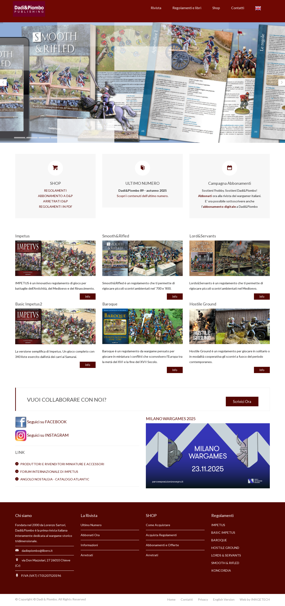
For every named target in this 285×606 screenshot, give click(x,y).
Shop (216, 8)
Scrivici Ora (242, 401)
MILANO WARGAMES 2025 (170, 418)
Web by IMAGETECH (255, 599)
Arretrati (87, 555)
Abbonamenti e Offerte (162, 545)
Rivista (156, 8)
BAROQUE (219, 540)
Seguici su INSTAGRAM (48, 435)
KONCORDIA (221, 570)
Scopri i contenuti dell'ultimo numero (142, 196)
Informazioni (89, 545)
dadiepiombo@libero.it (37, 550)
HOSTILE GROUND (225, 548)
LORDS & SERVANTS (226, 555)
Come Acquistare (158, 525)
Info (87, 296)
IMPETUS (218, 525)
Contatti (237, 8)
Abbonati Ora (90, 535)
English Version (224, 599)
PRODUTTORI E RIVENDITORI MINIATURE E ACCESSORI (62, 464)
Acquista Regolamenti (161, 535)
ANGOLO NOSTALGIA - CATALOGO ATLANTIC (54, 479)
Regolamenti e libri (186, 8)
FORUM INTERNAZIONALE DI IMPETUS (49, 471)
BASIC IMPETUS (223, 532)
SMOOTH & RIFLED (225, 563)
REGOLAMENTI (55, 190)
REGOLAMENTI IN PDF (55, 206)
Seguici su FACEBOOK (47, 421)
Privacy (203, 599)
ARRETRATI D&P (55, 201)
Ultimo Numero (91, 525)
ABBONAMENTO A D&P (55, 196)
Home (171, 599)
